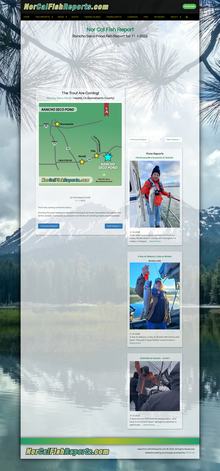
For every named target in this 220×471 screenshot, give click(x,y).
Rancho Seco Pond (58, 98)
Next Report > (114, 226)
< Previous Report (48, 226)
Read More (155, 241)
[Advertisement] (110, 63)
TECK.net (190, 453)
